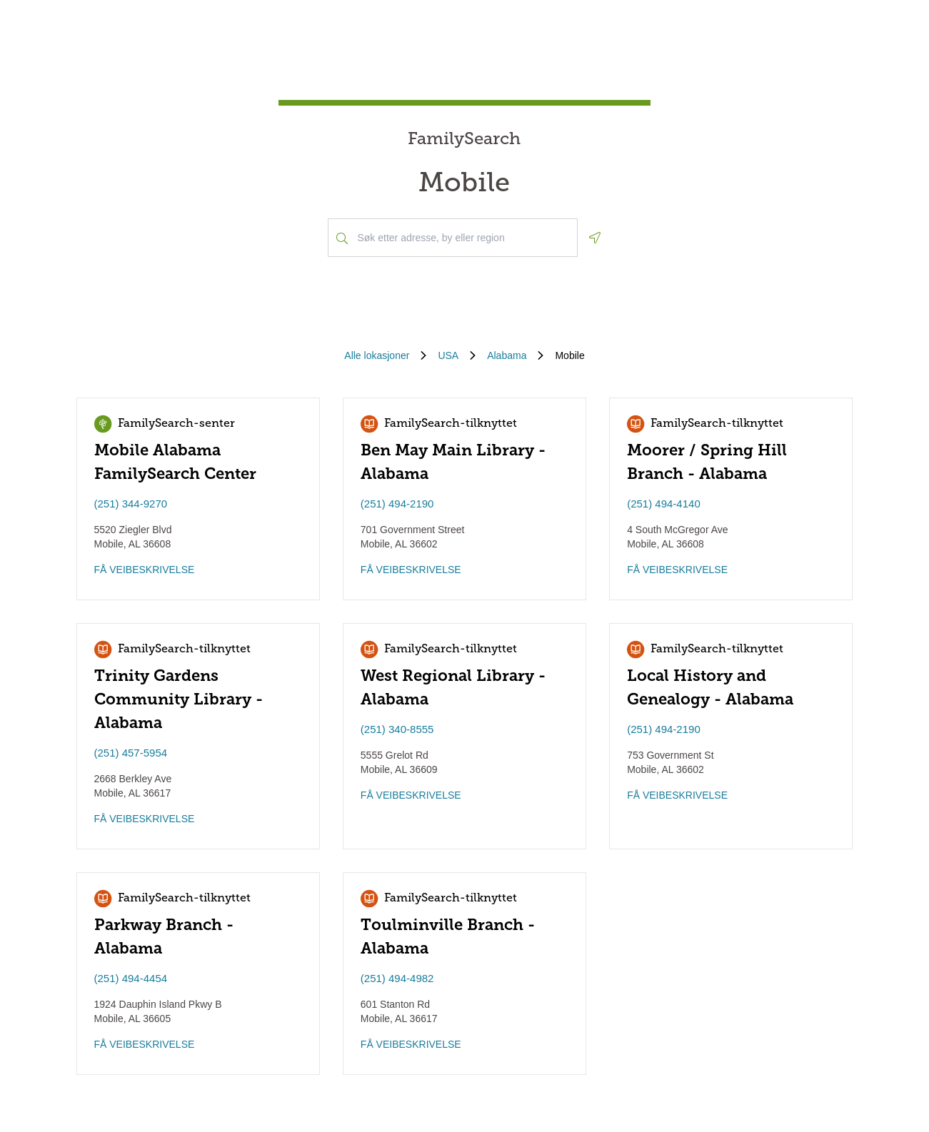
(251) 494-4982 (397, 978)
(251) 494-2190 (397, 503)
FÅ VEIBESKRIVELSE (144, 569)
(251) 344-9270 (131, 503)
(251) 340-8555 (397, 729)
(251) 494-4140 (663, 503)
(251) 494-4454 (131, 978)
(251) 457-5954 (131, 753)
